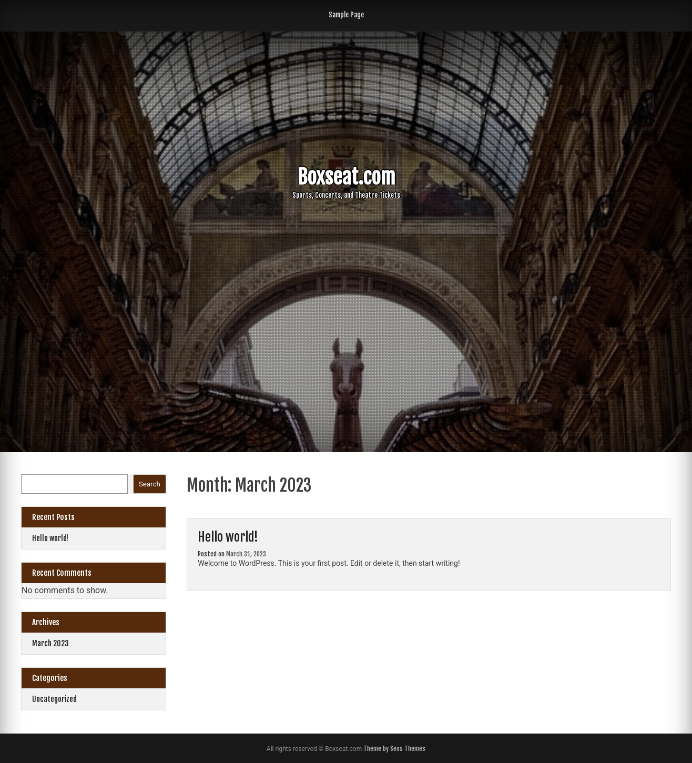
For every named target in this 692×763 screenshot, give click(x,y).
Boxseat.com (346, 177)
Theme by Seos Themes (394, 748)
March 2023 (50, 643)
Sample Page (346, 15)
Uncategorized (54, 699)
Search (149, 484)
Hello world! (228, 537)
